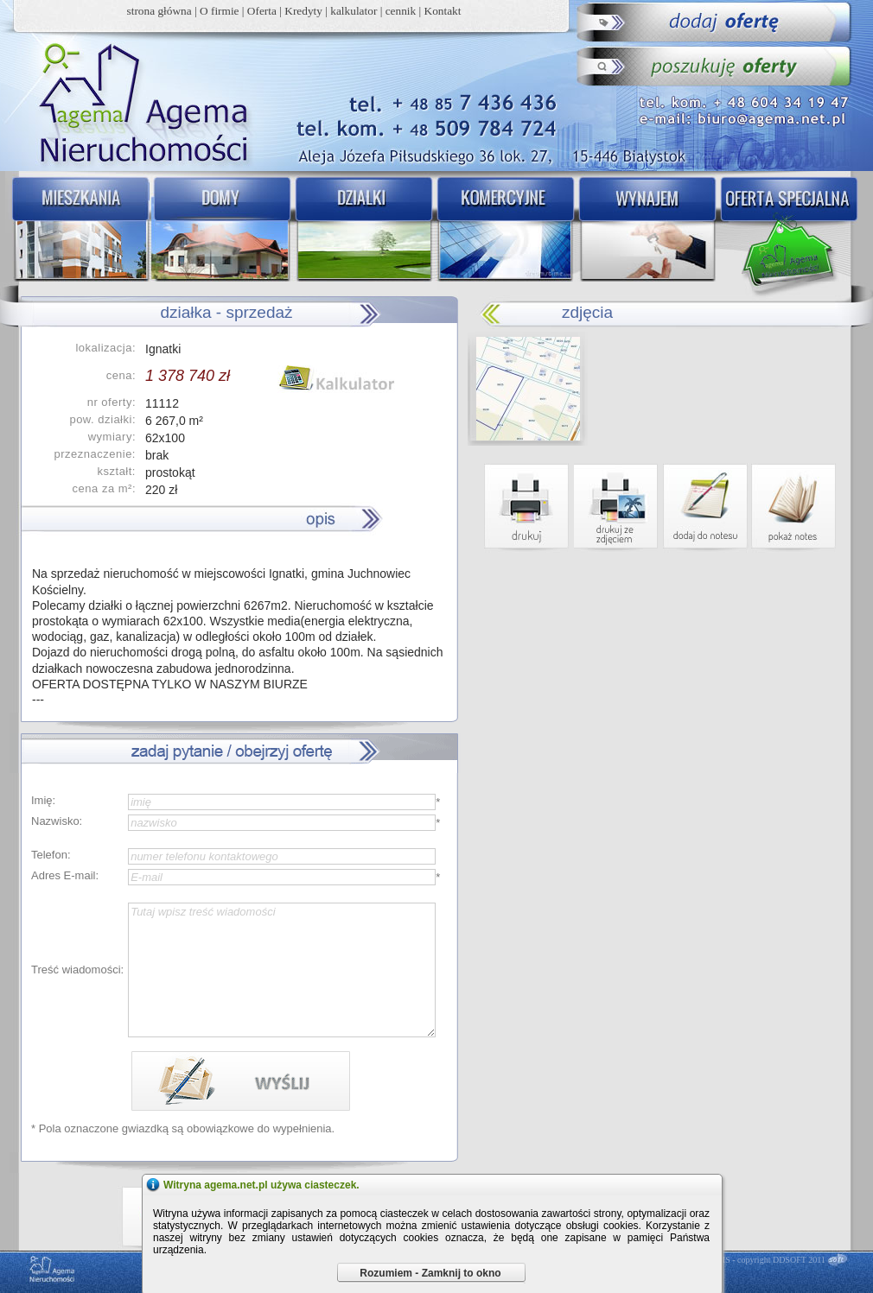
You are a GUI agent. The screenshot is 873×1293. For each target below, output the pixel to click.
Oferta (262, 10)
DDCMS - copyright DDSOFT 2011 (762, 1259)
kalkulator (353, 10)
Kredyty (303, 10)
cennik (401, 10)
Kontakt (443, 10)
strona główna (159, 10)
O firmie (219, 10)
